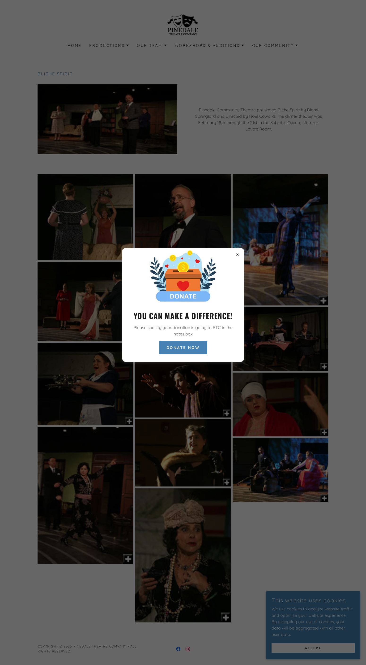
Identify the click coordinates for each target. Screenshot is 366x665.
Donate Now (183, 347)
